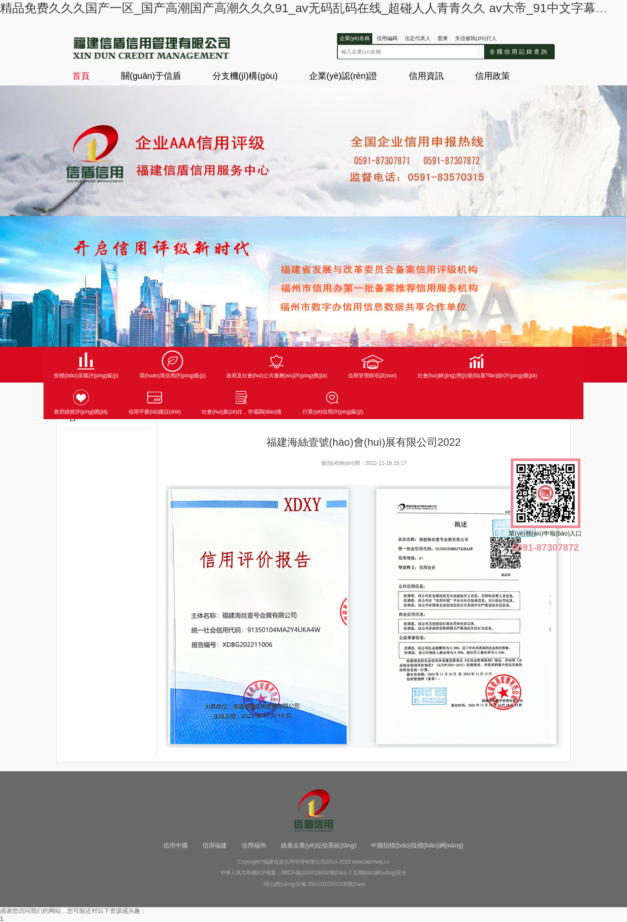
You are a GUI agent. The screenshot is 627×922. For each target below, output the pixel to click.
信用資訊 (426, 76)
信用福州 (254, 845)
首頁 (81, 76)
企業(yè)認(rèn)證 (343, 76)
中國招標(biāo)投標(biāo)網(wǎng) (417, 845)
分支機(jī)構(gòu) (245, 76)
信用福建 (214, 845)
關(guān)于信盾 (151, 76)
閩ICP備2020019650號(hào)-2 (316, 873)
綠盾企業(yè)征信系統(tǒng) (318, 845)
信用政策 (492, 76)
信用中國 (175, 845)
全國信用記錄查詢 (519, 51)
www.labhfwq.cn (370, 862)
